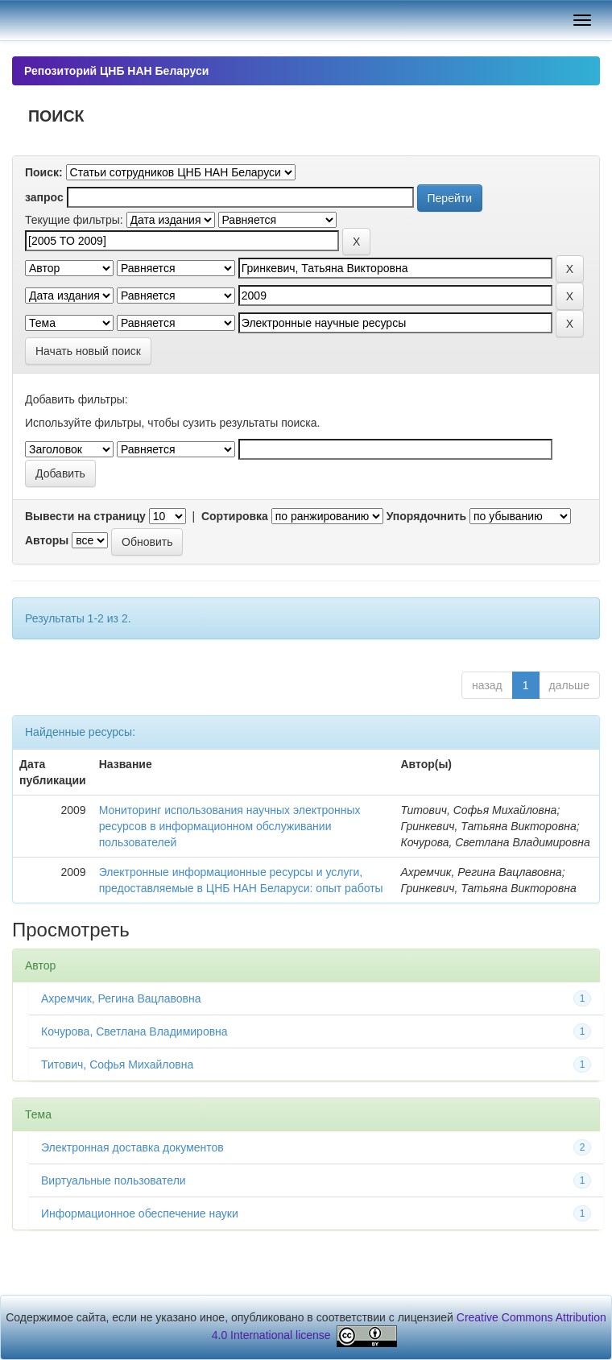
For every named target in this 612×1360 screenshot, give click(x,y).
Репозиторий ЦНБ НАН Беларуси (116, 70)
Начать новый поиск (88, 351)
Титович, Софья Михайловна (117, 1064)
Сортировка (234, 516)
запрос (44, 197)
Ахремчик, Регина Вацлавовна (121, 998)
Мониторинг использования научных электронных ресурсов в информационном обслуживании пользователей (230, 826)
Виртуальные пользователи (113, 1180)
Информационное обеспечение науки (139, 1213)
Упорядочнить (426, 516)
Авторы (46, 540)
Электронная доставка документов (132, 1147)
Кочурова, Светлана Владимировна (134, 1031)
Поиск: (44, 172)
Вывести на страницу (85, 516)
